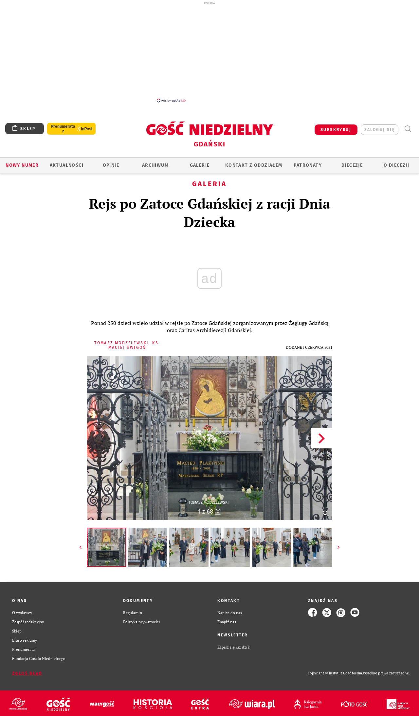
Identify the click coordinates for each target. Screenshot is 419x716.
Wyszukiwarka (408, 129)
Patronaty (308, 165)
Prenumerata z (63, 128)
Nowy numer (22, 165)
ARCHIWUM (155, 165)
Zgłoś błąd (27, 673)
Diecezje (352, 165)
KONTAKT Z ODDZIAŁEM (253, 165)
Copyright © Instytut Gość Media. (335, 673)
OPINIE (111, 165)
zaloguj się (379, 129)
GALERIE (200, 165)
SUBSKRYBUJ (335, 129)
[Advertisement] (209, 51)
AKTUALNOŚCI (66, 165)
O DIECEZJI (396, 165)
